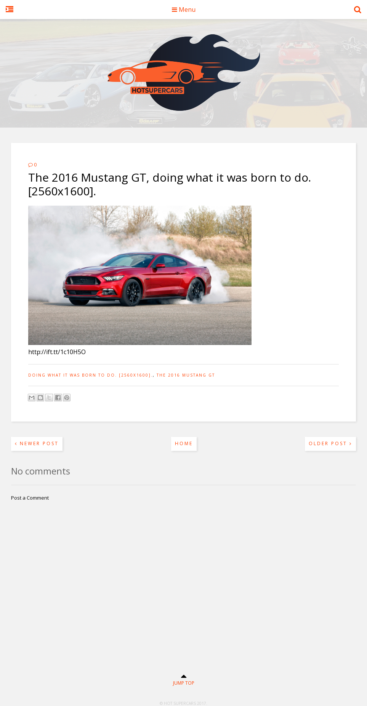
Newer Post (37, 443)
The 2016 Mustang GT (186, 375)
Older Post (330, 443)
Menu (184, 9)
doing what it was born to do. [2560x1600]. (90, 375)
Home (184, 443)
